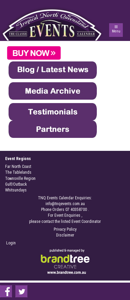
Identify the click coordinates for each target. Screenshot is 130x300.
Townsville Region (20, 178)
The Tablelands (18, 172)
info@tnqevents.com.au (65, 203)
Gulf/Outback (16, 184)
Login (11, 243)
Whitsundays (16, 190)
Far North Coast (18, 166)
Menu (116, 31)
